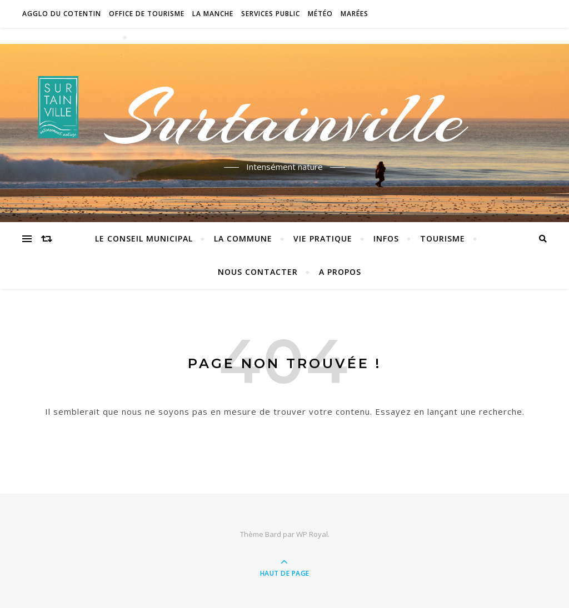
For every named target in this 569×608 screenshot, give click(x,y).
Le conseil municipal (144, 238)
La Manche (212, 13)
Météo (320, 13)
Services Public (270, 13)
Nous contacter (258, 272)
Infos (386, 238)
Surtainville (285, 118)
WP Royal (312, 534)
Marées (354, 13)
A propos (340, 272)
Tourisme (442, 238)
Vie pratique (322, 238)
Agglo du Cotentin (61, 13)
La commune (243, 238)
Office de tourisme (146, 13)
